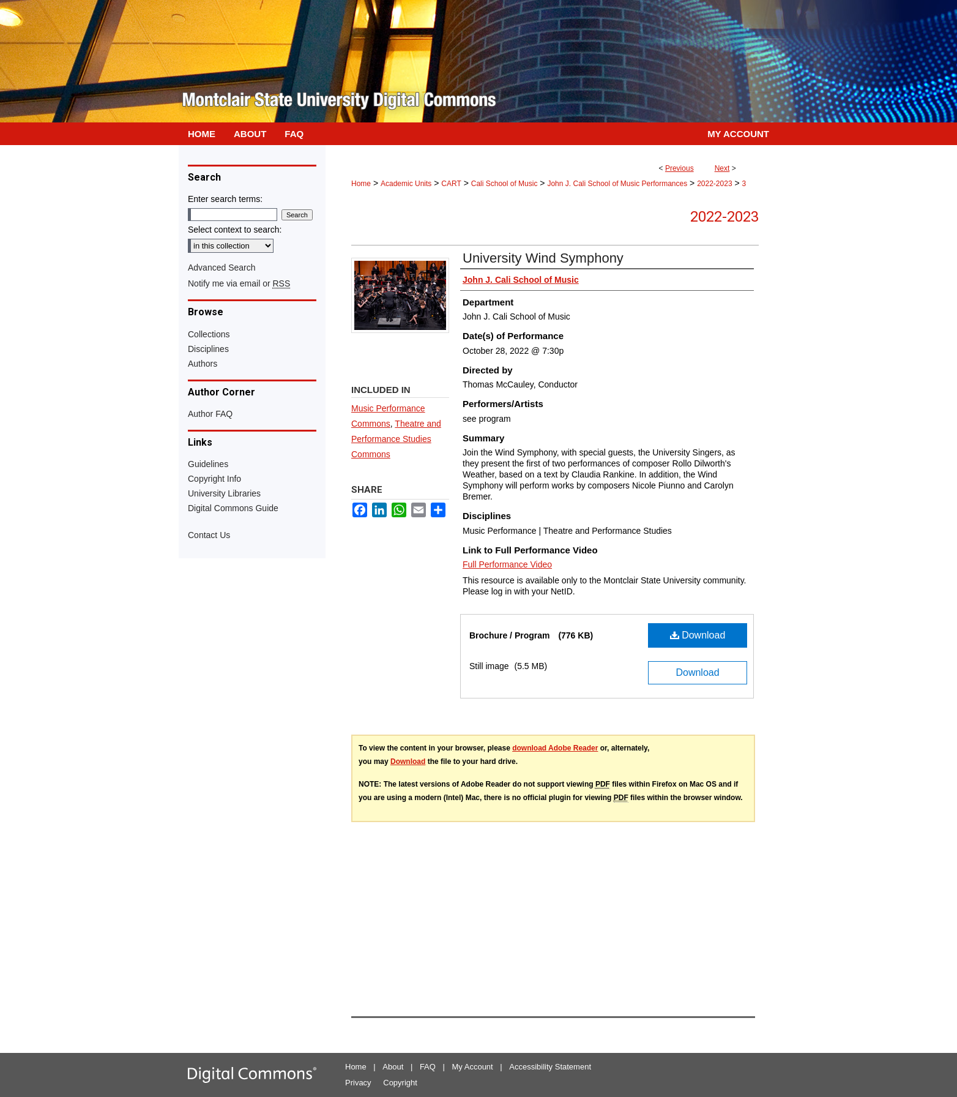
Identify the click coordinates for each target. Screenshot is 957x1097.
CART (451, 183)
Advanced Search (222, 267)
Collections (208, 334)
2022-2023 (714, 183)
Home (361, 183)
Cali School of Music (504, 183)
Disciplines (208, 349)
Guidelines (208, 464)
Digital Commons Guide (233, 508)
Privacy (358, 1082)
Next (722, 168)
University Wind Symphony (543, 258)
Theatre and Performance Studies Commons (396, 439)
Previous (679, 168)
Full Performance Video (507, 564)
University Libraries (224, 493)
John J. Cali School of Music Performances (617, 183)
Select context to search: (234, 229)
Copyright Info (214, 479)
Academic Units (406, 183)
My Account (472, 1066)
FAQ (428, 1066)
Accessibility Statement (550, 1066)
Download (698, 635)
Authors (202, 364)
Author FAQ (210, 414)
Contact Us (209, 535)
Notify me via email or (239, 283)
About (392, 1066)
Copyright (400, 1082)
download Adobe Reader (555, 748)
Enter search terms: (225, 199)
